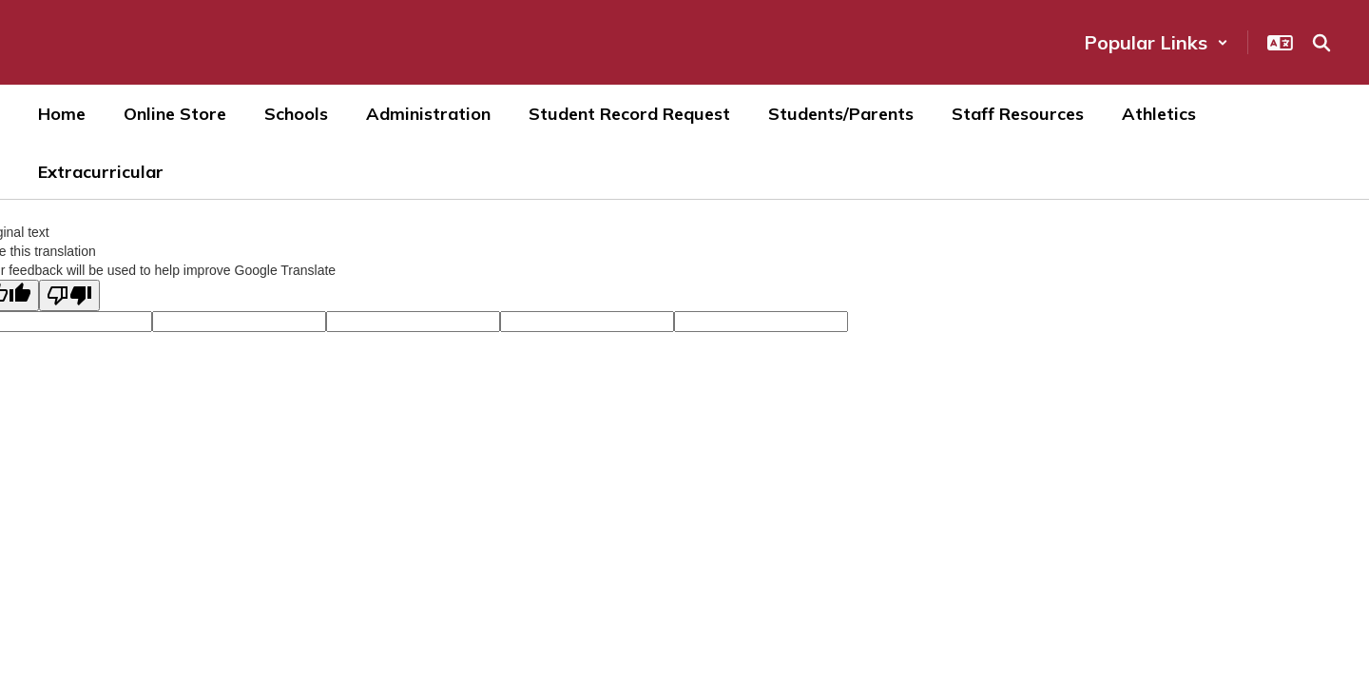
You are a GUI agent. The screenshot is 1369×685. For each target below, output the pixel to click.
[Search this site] (1321, 42)
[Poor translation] (69, 295)
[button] (1156, 42)
